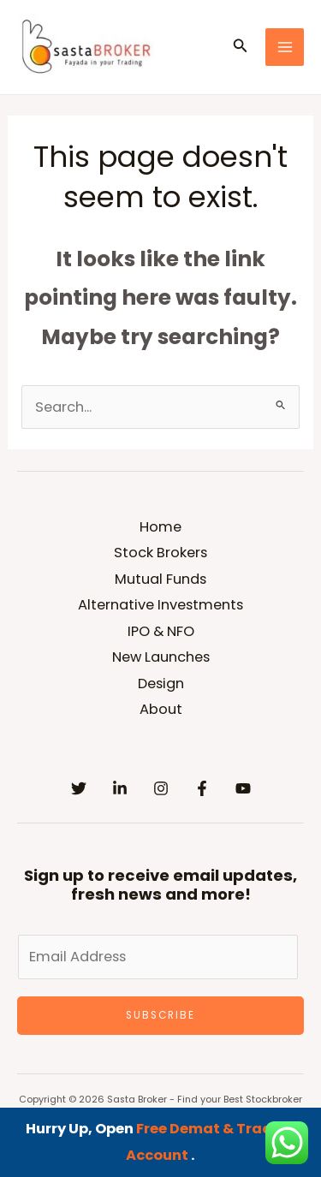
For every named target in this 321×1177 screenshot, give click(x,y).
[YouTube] (243, 788)
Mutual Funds (160, 579)
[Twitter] (78, 788)
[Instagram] (161, 788)
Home (160, 527)
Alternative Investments (160, 605)
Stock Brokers (160, 552)
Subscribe (160, 1015)
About (161, 709)
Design (161, 683)
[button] (240, 47)
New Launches (161, 657)
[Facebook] (202, 788)
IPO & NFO (161, 631)
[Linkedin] (120, 788)
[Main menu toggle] (284, 47)
